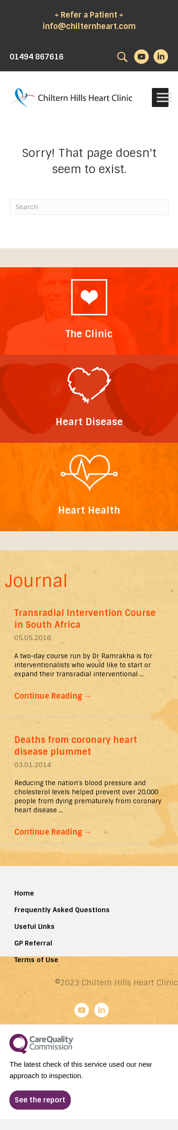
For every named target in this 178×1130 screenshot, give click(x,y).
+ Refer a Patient (86, 15)
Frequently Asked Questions (62, 910)
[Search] (89, 207)
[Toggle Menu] (164, 97)
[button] (40, 1100)
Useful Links (34, 926)
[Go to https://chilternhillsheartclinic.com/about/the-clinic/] (89, 311)
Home (24, 893)
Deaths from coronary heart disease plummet (75, 746)
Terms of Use (36, 959)
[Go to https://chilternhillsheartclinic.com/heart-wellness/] (89, 487)
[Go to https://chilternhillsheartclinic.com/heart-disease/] (89, 398)
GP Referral (33, 943)
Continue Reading (53, 696)
